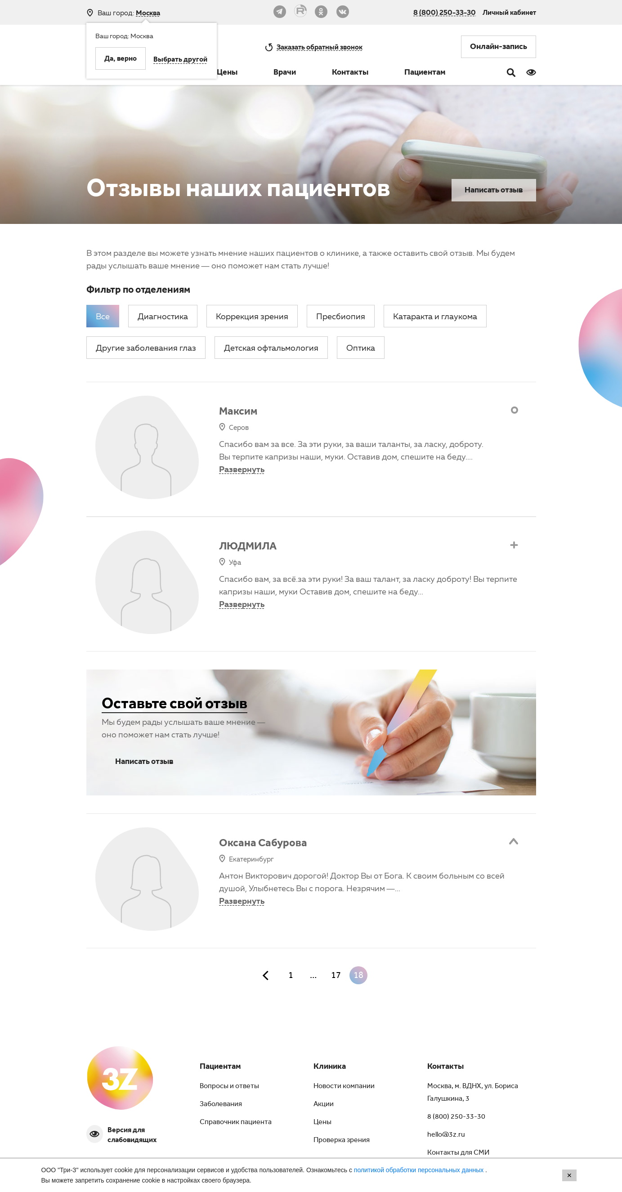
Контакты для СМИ (458, 1153)
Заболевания (221, 1104)
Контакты (350, 73)
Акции (323, 1104)
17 (336, 976)
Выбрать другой (180, 60)
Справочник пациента (236, 1122)
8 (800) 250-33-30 (444, 12)
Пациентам (425, 73)
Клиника (329, 1067)
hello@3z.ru (446, 1135)
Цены (227, 73)
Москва (148, 13)
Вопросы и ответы (229, 1086)
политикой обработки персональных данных (419, 1170)
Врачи (284, 73)
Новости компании (344, 1086)
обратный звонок (319, 47)
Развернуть (241, 469)
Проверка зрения (341, 1140)
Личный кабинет (509, 12)
